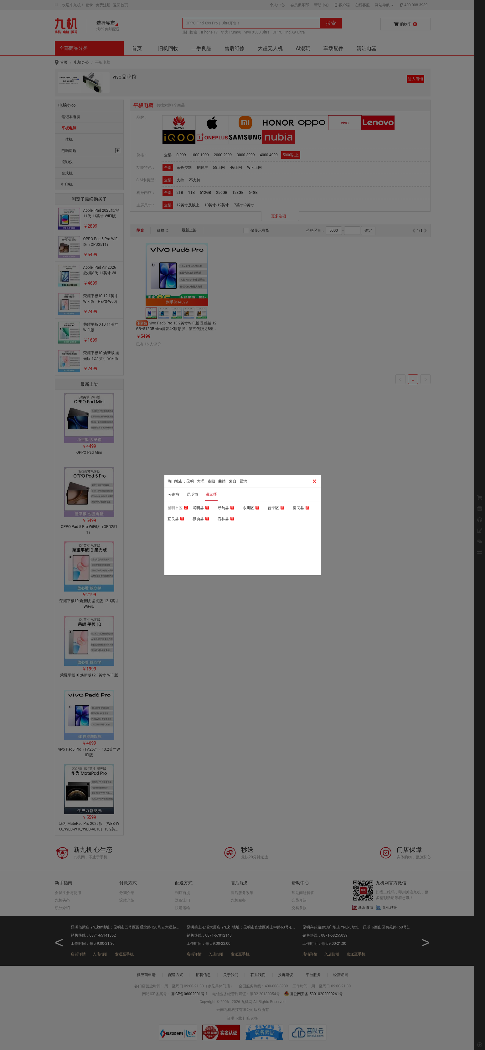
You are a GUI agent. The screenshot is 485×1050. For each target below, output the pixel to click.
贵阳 (211, 481)
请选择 (211, 494)
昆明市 (192, 494)
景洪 (243, 481)
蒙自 (232, 481)
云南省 (173, 494)
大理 (200, 481)
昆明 (190, 481)
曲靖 (222, 481)
